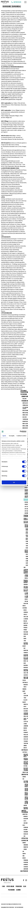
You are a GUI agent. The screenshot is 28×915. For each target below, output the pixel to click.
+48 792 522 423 (17, 2)
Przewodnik (11, 890)
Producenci (19, 886)
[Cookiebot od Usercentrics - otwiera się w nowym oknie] (20, 432)
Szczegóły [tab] (11, 435)
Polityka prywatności (19, 907)
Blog (24, 886)
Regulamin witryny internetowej (7, 907)
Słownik (18, 890)
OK (14, 482)
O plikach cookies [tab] (21, 435)
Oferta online (10, 886)
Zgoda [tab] (4, 435)
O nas (3, 886)
